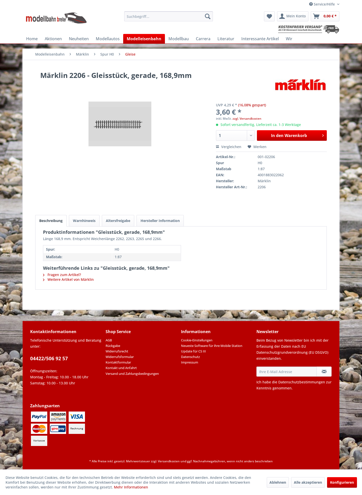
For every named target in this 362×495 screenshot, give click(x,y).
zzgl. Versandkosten (247, 118)
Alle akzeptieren (308, 482)
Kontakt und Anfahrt (121, 368)
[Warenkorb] (325, 16)
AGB (109, 340)
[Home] (32, 38)
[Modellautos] (107, 38)
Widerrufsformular (120, 356)
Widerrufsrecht (117, 351)
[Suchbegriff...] (168, 16)
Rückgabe (113, 345)
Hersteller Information (160, 220)
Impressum (189, 362)
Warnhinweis (84, 220)
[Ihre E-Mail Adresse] (286, 372)
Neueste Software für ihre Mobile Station (211, 345)
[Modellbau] (178, 38)
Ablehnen (277, 482)
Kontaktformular (118, 362)
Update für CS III (193, 351)
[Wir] (289, 38)
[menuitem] (168, 16)
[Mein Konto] (292, 16)
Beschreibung (51, 220)
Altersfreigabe (118, 220)
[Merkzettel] (269, 16)
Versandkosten (169, 461)
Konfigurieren (342, 482)
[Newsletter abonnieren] (324, 372)
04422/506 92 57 (49, 358)
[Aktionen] (53, 38)
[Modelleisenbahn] (144, 38)
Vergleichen (228, 146)
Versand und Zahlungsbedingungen (132, 373)
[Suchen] (207, 16)
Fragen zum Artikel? (62, 274)
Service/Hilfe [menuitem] (322, 4)
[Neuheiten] (78, 38)
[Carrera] (203, 38)
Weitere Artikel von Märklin (68, 279)
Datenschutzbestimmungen (301, 382)
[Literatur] (226, 38)
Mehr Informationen (131, 487)
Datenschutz (190, 356)
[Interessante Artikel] (260, 38)
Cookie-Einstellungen (196, 340)
